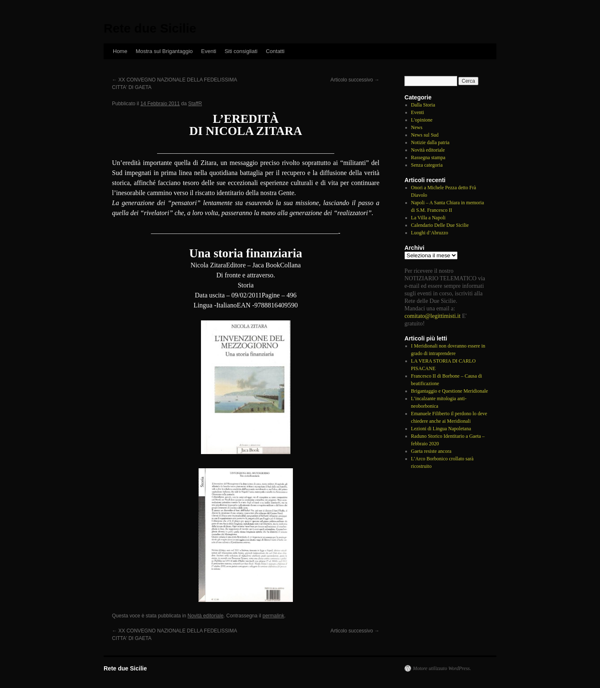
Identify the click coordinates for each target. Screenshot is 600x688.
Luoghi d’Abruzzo (429, 233)
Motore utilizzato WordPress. (442, 668)
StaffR (195, 104)
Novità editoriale (206, 616)
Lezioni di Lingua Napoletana (441, 429)
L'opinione (422, 120)
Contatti (275, 51)
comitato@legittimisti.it (432, 315)
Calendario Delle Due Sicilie (440, 225)
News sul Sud (425, 135)
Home (120, 51)
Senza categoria (427, 165)
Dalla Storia (423, 105)
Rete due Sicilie (150, 28)
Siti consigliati (240, 51)
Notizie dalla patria (430, 142)
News (416, 127)
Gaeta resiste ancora (431, 451)
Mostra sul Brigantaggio (164, 51)
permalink (273, 616)
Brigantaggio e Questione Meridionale (449, 391)
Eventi (208, 51)
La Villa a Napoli (428, 218)
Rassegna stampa (428, 157)
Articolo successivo (355, 80)
